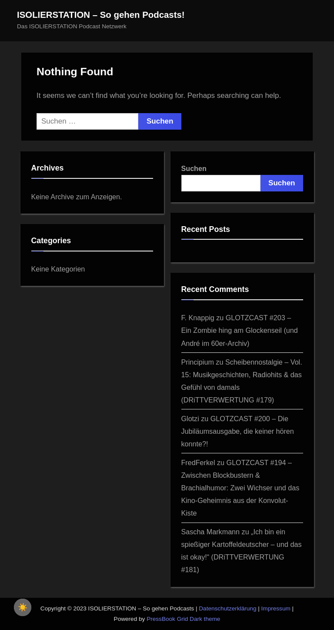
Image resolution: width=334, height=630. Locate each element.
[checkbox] (22, 607)
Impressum (276, 608)
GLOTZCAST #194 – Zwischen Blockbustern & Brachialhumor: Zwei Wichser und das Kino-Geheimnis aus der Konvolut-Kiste (240, 488)
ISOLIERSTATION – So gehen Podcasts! (101, 15)
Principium (197, 362)
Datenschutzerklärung (227, 608)
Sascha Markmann (210, 532)
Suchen (194, 168)
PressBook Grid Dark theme (183, 619)
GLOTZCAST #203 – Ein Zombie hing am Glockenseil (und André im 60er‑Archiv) (239, 330)
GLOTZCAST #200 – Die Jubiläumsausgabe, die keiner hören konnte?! (237, 431)
